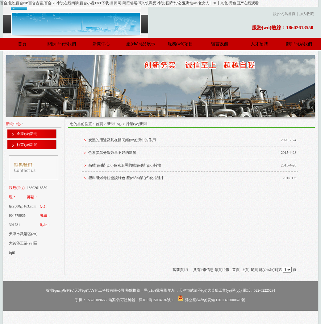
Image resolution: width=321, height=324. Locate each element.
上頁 (245, 270)
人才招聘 (259, 44)
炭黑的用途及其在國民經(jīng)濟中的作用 (122, 140)
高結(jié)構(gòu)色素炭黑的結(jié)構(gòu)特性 (124, 165)
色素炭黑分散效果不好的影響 (112, 152)
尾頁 (254, 270)
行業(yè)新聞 (27, 144)
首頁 (22, 44)
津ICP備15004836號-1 (156, 300)
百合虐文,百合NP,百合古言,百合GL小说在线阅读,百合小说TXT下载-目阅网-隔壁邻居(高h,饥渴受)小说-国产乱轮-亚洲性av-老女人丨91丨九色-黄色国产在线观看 (129, 3)
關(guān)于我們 (62, 44)
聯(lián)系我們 (299, 44)
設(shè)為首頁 (284, 14)
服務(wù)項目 (180, 44)
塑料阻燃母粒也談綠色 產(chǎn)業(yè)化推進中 (126, 178)
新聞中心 (101, 44)
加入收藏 (306, 14)
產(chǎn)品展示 (140, 44)
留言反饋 (219, 44)
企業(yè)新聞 (27, 134)
